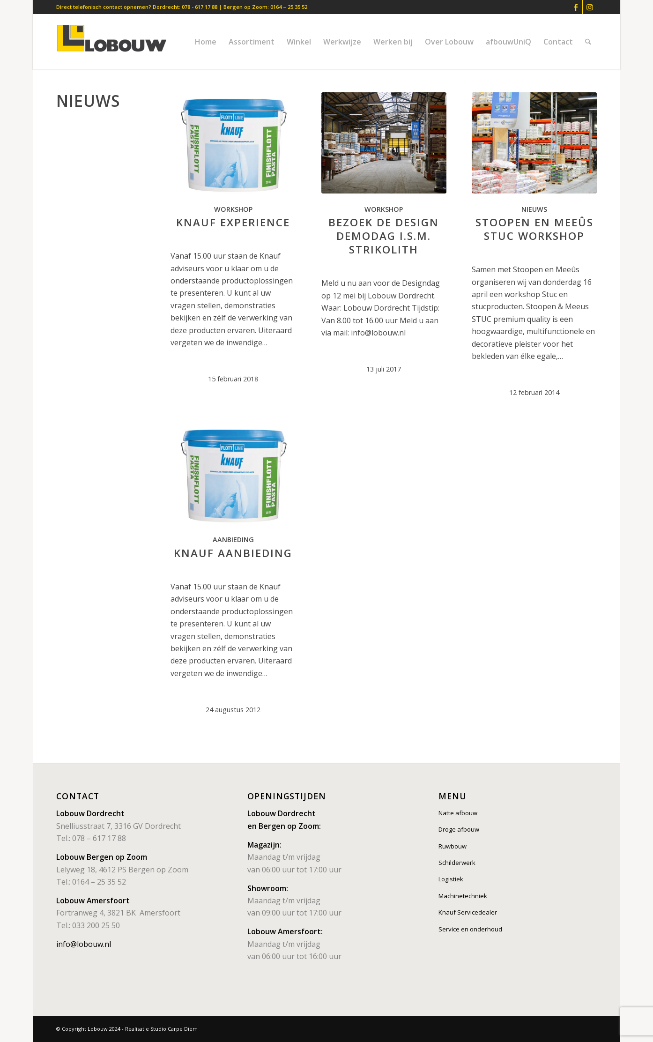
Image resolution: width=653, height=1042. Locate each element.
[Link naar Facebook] (575, 7)
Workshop (233, 209)
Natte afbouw (457, 813)
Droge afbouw (458, 829)
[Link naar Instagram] (590, 7)
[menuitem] (206, 41)
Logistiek (450, 879)
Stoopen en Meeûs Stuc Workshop (534, 229)
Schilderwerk (456, 862)
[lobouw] (116, 41)
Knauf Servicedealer (467, 912)
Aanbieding (233, 539)
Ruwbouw (452, 846)
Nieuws (534, 209)
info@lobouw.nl (83, 944)
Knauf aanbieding (233, 553)
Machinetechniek (462, 896)
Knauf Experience (233, 222)
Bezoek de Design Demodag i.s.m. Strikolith (383, 236)
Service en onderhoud (470, 929)
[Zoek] (588, 41)
